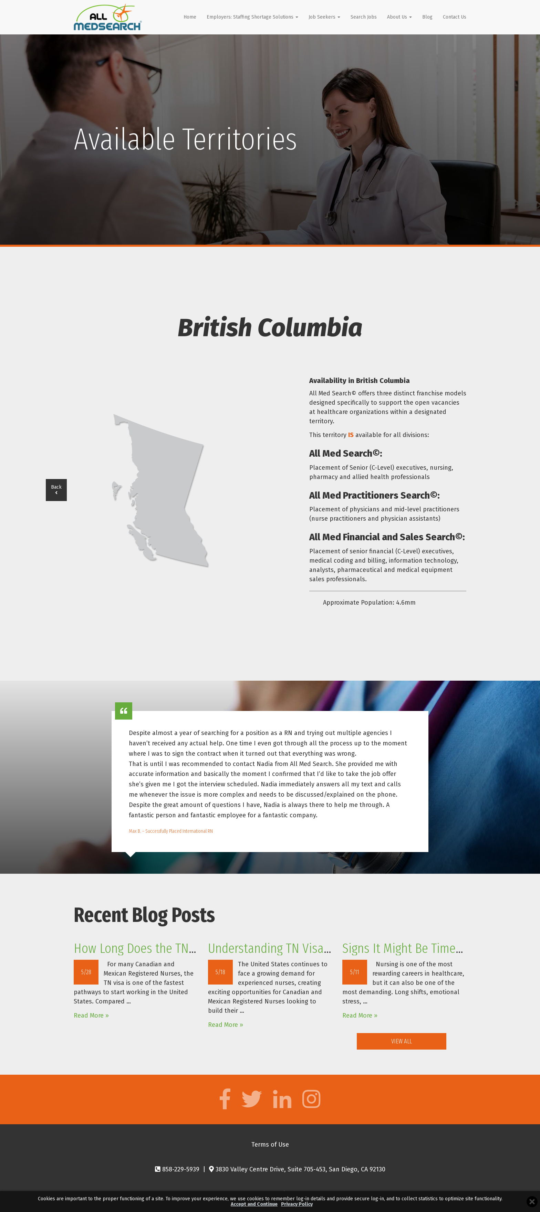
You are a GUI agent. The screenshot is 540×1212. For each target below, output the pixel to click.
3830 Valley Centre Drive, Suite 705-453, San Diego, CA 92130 (297, 1169)
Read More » (91, 1015)
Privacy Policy (297, 1204)
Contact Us (454, 17)
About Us (399, 17)
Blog (427, 17)
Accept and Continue (254, 1204)
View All (401, 1041)
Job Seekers (324, 17)
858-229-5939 (177, 1169)
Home (190, 17)
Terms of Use (270, 1144)
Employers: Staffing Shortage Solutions (252, 17)
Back (56, 489)
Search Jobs (364, 17)
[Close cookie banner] (532, 1201)
